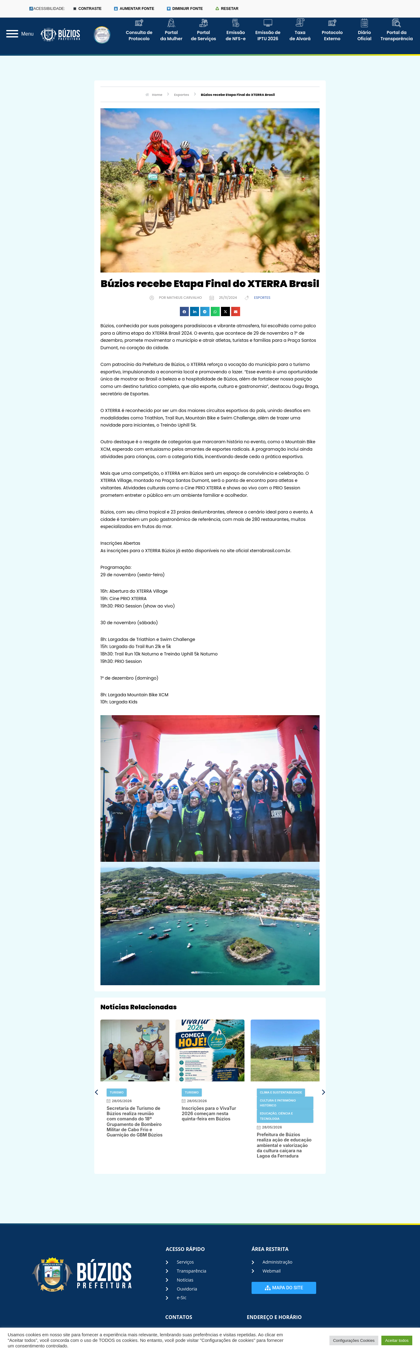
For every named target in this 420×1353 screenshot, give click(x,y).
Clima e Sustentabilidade (281, 1092)
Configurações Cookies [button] (354, 1340)
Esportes (262, 297)
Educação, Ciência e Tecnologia (276, 1116)
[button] (184, 311)
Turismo (117, 1092)
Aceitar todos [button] (397, 1340)
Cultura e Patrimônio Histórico (278, 1103)
